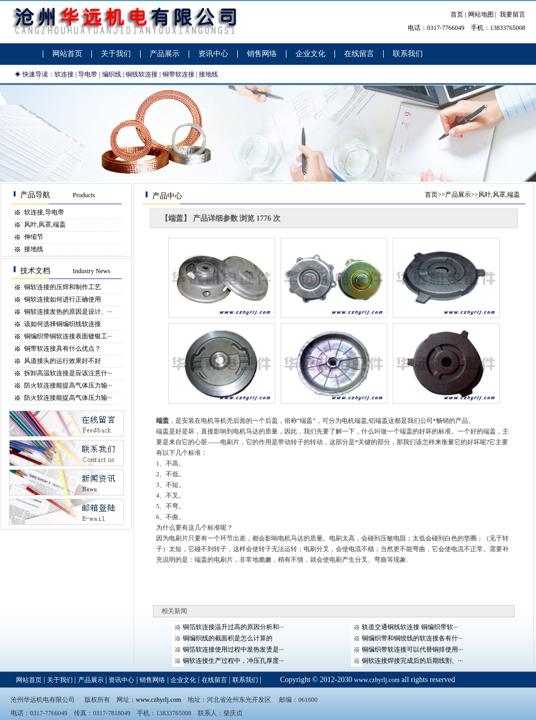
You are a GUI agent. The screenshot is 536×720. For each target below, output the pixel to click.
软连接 (64, 74)
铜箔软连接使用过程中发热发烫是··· (233, 649)
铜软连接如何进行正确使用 (62, 299)
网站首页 (29, 680)
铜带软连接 (178, 74)
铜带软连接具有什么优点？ (62, 348)
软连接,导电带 (44, 212)
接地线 (208, 74)
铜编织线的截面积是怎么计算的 (228, 638)
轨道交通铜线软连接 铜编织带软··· (410, 627)
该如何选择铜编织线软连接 (62, 324)
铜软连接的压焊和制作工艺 (62, 287)
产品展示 (458, 194)
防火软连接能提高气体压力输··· (68, 385)
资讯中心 (121, 680)
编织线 (111, 74)
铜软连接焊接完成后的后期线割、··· (412, 660)
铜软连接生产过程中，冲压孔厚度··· (233, 660)
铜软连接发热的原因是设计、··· (68, 311)
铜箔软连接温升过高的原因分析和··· (233, 627)
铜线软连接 (142, 74)
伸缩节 (33, 237)
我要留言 (512, 14)
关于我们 (60, 680)
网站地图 (481, 14)
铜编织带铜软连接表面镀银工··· (68, 336)
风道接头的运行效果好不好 (62, 361)
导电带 (87, 74)
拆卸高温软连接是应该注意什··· (68, 373)
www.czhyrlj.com (377, 680)
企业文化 (183, 680)
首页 (456, 14)
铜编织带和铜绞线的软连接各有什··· (412, 638)
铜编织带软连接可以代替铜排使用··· (412, 649)
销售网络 (152, 680)
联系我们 (245, 680)
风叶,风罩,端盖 (45, 224)
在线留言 (214, 680)
